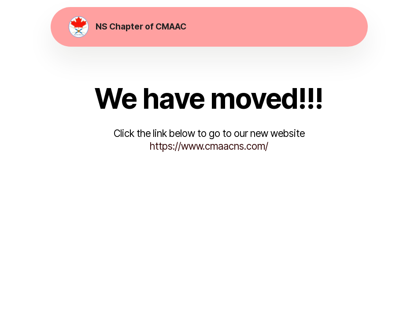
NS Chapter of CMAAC (141, 26)
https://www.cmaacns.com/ (209, 146)
